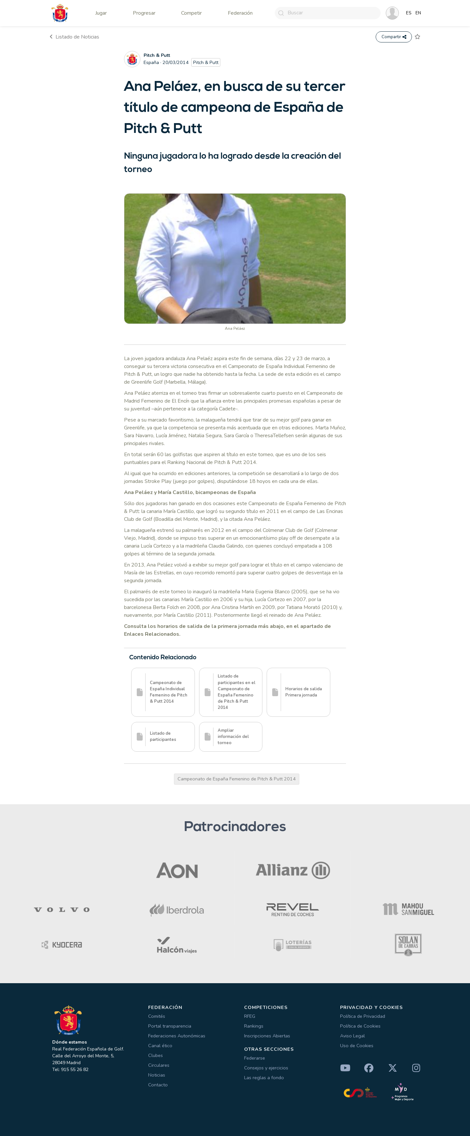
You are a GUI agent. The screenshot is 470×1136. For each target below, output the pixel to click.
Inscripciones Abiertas (267, 1035)
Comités (156, 1016)
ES (409, 13)
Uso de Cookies (356, 1045)
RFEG (249, 1016)
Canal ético (160, 1045)
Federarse (254, 1058)
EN (418, 13)
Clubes (155, 1055)
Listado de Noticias (74, 36)
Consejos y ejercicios (266, 1067)
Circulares (158, 1065)
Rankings (253, 1026)
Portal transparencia (169, 1026)
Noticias (156, 1075)
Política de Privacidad (362, 1016)
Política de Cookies (360, 1026)
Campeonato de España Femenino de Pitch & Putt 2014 (237, 779)
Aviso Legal (352, 1035)
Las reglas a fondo (264, 1077)
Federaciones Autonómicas (176, 1035)
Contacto (158, 1084)
